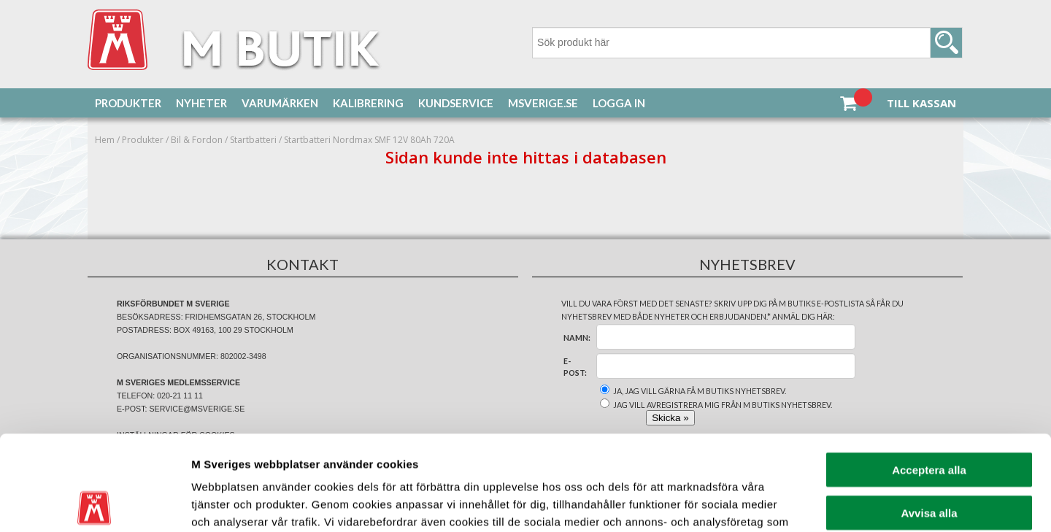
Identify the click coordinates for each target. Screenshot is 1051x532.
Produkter (128, 102)
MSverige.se (543, 102)
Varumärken (280, 102)
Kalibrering (368, 102)
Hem (105, 140)
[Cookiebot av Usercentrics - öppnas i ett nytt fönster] (94, 503)
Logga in (619, 102)
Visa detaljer (793, 503)
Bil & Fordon (197, 140)
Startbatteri (253, 140)
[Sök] (747, 42)
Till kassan (921, 103)
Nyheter (201, 102)
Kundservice (455, 102)
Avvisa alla (929, 418)
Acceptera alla (929, 375)
